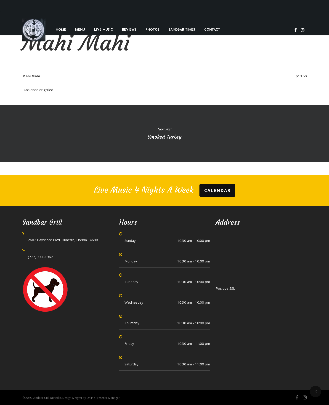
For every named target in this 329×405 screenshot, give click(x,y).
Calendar (217, 190)
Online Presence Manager (103, 398)
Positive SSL (225, 288)
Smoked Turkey (164, 133)
